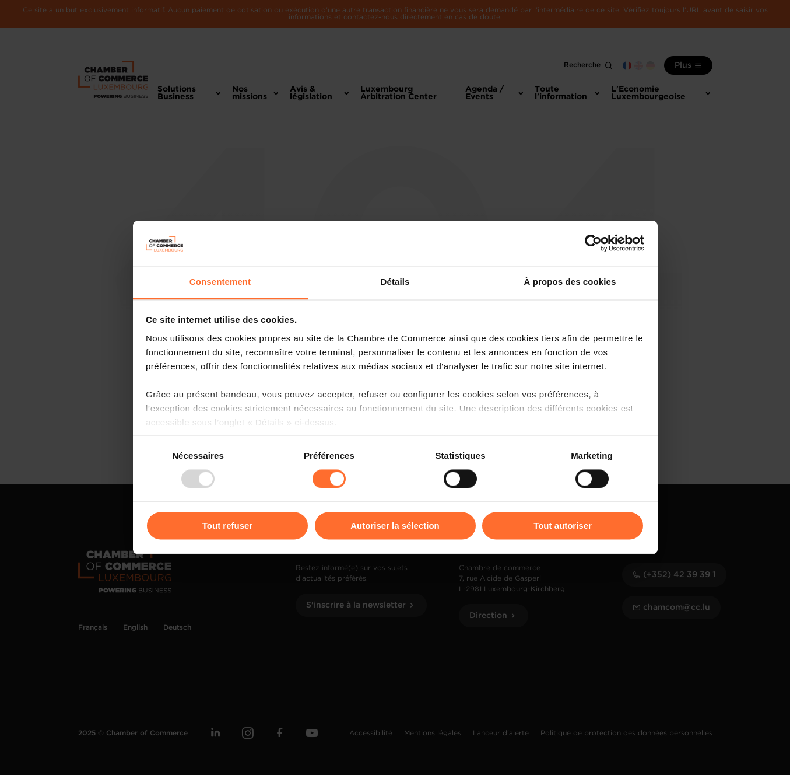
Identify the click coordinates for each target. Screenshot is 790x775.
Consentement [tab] (220, 282)
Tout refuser (227, 525)
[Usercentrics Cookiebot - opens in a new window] (593, 243)
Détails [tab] (395, 282)
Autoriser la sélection (395, 525)
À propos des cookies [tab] (570, 282)
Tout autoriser (562, 525)
